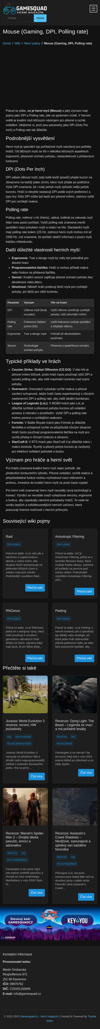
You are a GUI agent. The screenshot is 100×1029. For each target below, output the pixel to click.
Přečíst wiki (35, 587)
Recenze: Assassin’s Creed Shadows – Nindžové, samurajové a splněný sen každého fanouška (73, 841)
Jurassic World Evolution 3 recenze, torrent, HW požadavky (25, 725)
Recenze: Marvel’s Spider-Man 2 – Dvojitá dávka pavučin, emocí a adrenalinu (25, 839)
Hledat (40, 18)
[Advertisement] (50, 80)
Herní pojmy (32, 43)
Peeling (60, 611)
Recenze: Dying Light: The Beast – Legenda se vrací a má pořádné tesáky (74, 725)
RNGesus (13, 611)
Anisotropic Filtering (69, 536)
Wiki (17, 43)
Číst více (36, 776)
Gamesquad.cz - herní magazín (39, 1016)
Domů (7, 43)
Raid (9, 536)
